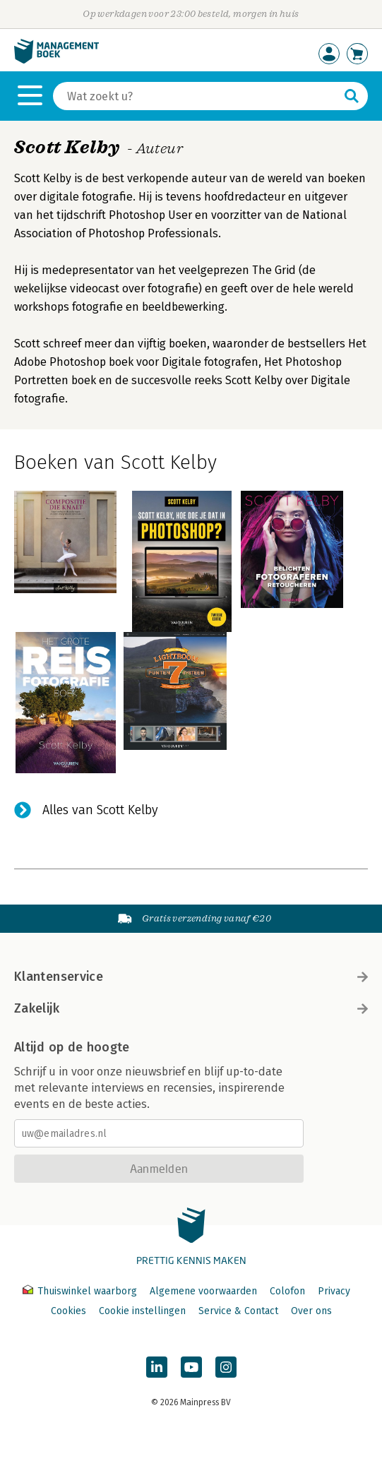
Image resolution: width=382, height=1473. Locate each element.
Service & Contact (238, 1311)
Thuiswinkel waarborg (81, 1291)
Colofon (287, 1291)
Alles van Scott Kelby (100, 810)
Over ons (311, 1311)
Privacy (334, 1291)
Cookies (68, 1311)
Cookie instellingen (142, 1311)
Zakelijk (191, 1008)
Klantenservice (191, 976)
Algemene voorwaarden (203, 1291)
